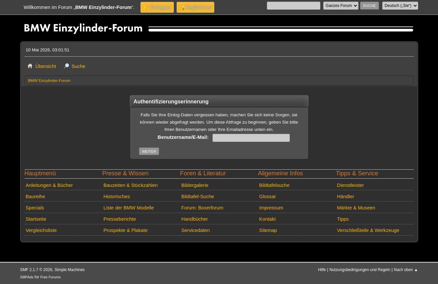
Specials (35, 207)
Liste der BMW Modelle (128, 207)
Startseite (36, 219)
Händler (345, 196)
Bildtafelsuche (274, 185)
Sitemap (268, 230)
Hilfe (322, 269)
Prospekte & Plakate (125, 230)
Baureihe (35, 196)
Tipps (342, 219)
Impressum (271, 207)
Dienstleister (350, 185)
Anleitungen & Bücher (49, 185)
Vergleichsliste (41, 230)
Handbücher (194, 219)
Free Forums (50, 277)
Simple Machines (70, 269)
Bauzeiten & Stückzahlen (130, 185)
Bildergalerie (195, 185)
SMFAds (27, 277)
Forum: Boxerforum (202, 207)
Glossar (267, 196)
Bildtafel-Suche (197, 196)
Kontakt (267, 219)
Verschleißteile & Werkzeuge (368, 230)
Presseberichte (119, 219)
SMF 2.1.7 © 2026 (36, 269)
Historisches (116, 196)
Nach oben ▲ (406, 269)
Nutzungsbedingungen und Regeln (360, 269)
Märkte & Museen (356, 207)
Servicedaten (195, 230)
